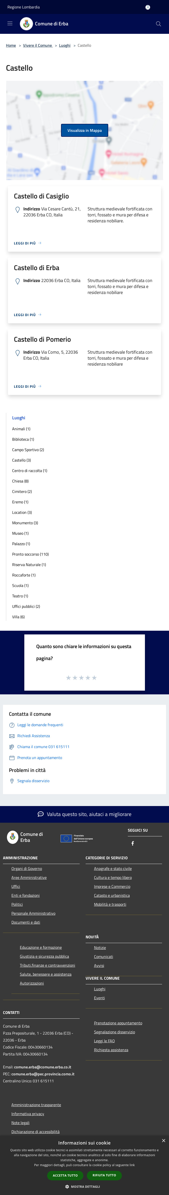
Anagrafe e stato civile (113, 868)
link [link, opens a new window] (132, 1165)
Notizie (100, 948)
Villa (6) (18, 617)
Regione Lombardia (23, 7)
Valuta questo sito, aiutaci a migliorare (85, 814)
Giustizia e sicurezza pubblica (44, 956)
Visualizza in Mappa (85, 130)
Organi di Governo (26, 868)
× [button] (163, 1141)
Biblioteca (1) (23, 439)
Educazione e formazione (41, 947)
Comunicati (103, 956)
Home (11, 45)
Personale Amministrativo (33, 913)
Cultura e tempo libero (113, 877)
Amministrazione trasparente (36, 1105)
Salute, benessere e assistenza (45, 974)
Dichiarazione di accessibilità (35, 1132)
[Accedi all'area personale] (148, 7)
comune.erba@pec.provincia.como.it (42, 1074)
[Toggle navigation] (10, 23)
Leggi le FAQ (104, 1041)
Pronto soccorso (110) (30, 554)
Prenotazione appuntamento (118, 1023)
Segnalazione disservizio (114, 1032)
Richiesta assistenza (111, 1050)
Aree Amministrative (29, 877)
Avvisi (99, 965)
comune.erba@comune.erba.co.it (42, 1067)
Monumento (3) (25, 523)
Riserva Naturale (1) (29, 565)
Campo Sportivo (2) (28, 450)
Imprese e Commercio (112, 886)
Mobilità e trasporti (110, 904)
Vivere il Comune (38, 45)
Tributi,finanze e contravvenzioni (47, 965)
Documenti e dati (25, 922)
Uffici (15, 886)
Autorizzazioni (32, 983)
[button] (84, 1186)
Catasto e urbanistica (112, 895)
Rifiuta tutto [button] (104, 1175)
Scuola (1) (20, 585)
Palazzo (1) (21, 544)
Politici (17, 904)
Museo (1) (20, 533)
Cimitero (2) (22, 491)
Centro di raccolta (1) (29, 471)
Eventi (99, 998)
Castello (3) (21, 460)
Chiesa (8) (20, 481)
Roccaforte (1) (23, 575)
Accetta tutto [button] (65, 1175)
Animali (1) (21, 429)
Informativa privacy (27, 1114)
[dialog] (84, 1165)
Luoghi (64, 45)
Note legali (20, 1123)
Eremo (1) (20, 502)
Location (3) (22, 512)
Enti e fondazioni (25, 895)
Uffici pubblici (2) (26, 606)
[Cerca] (159, 24)
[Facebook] (133, 843)
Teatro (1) (20, 596)
